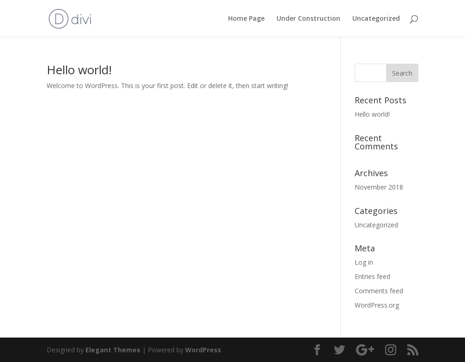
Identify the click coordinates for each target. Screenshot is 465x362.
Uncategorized (376, 19)
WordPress (203, 349)
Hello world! (79, 69)
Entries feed (372, 276)
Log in (364, 262)
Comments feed (379, 290)
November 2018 (379, 187)
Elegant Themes (112, 349)
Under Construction (308, 19)
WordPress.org (377, 305)
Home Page (246, 19)
